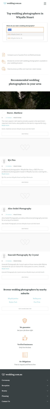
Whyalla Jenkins (13, 298)
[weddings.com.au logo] (12, 3)
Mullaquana (37, 298)
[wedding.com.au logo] (12, 376)
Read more (5, 125)
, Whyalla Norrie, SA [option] (15, 38)
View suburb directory (25, 308)
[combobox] (25, 29)
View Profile (25, 134)
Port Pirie (37, 302)
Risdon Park (13, 302)
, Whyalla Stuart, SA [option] (15, 34)
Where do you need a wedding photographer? (20, 26)
